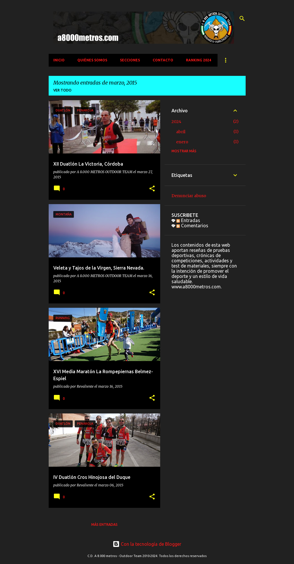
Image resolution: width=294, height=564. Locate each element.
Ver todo (62, 90)
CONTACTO (163, 60)
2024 (176, 121)
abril (180, 131)
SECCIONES (130, 60)
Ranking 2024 (198, 60)
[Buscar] (242, 18)
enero (182, 141)
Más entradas (104, 524)
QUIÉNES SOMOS (92, 60)
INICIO (59, 60)
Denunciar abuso (188, 195)
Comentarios (192, 225)
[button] (152, 189)
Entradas (188, 220)
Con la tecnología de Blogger (147, 544)
